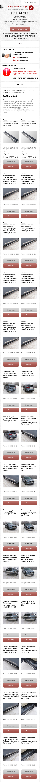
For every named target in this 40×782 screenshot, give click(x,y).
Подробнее (11, 161)
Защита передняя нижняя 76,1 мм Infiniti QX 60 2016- (9, 512)
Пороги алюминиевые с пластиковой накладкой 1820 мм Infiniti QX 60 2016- (28, 326)
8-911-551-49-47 (20, 12)
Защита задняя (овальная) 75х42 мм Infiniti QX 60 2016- (10, 419)
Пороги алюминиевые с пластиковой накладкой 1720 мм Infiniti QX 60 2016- (28, 227)
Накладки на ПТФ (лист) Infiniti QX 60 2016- (28, 603)
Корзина (30, 2)
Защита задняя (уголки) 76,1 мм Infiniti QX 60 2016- (27, 373)
